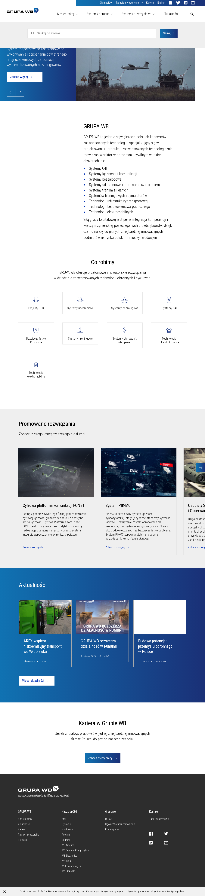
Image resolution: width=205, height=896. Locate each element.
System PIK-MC (118, 505)
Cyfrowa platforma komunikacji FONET (54, 505)
